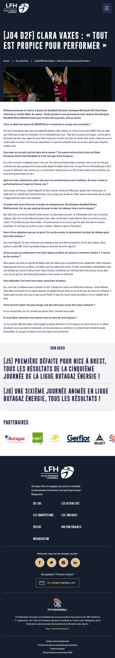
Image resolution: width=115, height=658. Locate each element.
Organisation (41, 538)
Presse (37, 527)
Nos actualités (22, 61)
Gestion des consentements (57, 641)
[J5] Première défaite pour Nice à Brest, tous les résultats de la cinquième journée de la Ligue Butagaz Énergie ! (54, 369)
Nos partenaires (71, 527)
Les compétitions (43, 515)
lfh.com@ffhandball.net (57, 583)
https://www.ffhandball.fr (57, 628)
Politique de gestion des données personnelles (57, 645)
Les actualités (70, 503)
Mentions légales (57, 648)
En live (37, 503)
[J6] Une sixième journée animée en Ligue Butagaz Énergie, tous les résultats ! (56, 395)
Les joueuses (69, 515)
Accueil (6, 61)
